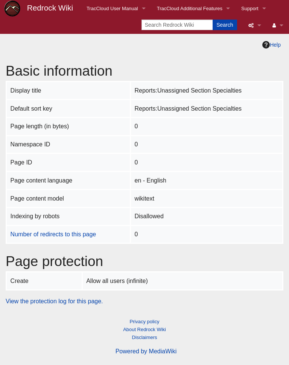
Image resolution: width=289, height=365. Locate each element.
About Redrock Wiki (144, 329)
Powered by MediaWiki (146, 351)
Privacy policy (144, 321)
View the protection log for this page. (54, 301)
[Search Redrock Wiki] (177, 25)
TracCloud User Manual (112, 8)
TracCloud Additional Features (189, 8)
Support (250, 8)
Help (271, 45)
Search (224, 25)
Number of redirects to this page (53, 234)
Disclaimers (144, 337)
